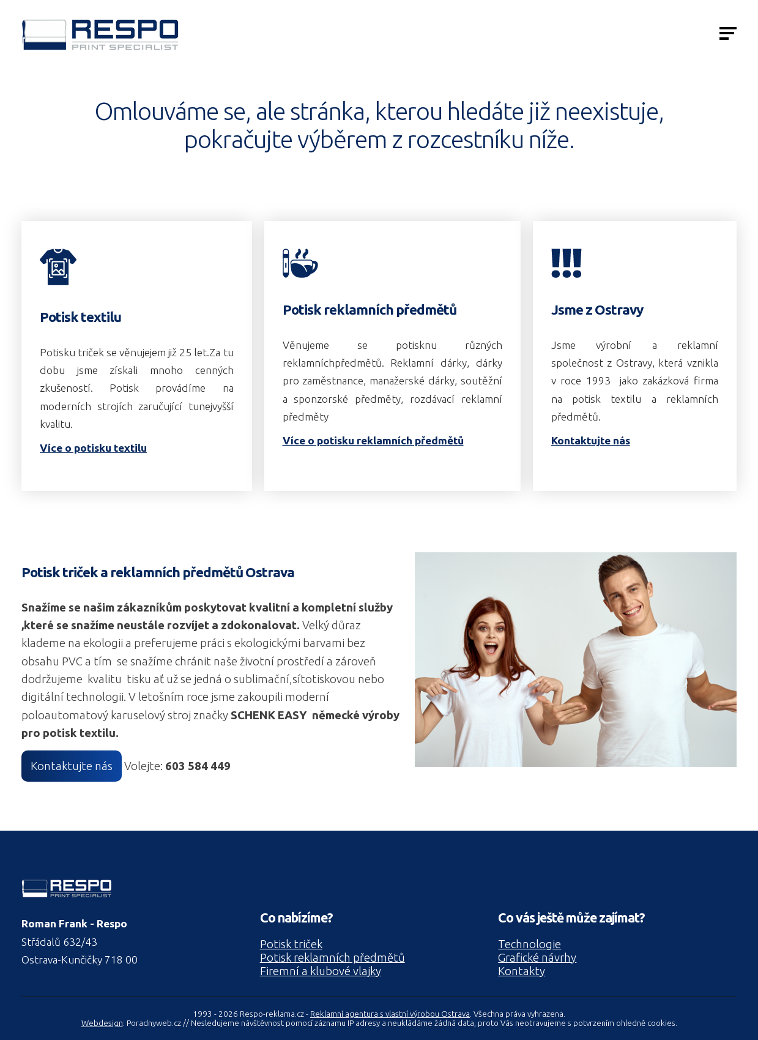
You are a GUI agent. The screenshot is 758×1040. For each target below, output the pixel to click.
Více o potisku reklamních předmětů (373, 440)
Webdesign (102, 1023)
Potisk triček (291, 944)
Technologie (529, 944)
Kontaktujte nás (590, 440)
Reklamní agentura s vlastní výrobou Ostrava (390, 1014)
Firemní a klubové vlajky (320, 971)
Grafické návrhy (537, 957)
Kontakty (521, 971)
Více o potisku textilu (93, 448)
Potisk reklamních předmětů (332, 957)
